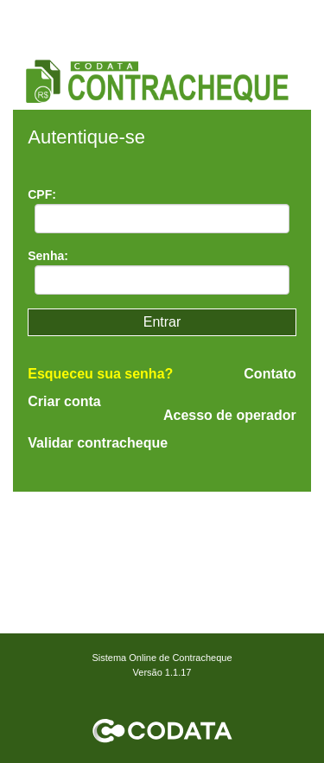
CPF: (42, 194)
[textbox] (162, 218)
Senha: (48, 256)
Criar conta (64, 401)
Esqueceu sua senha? (100, 373)
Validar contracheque (98, 443)
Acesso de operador (229, 416)
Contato (269, 374)
